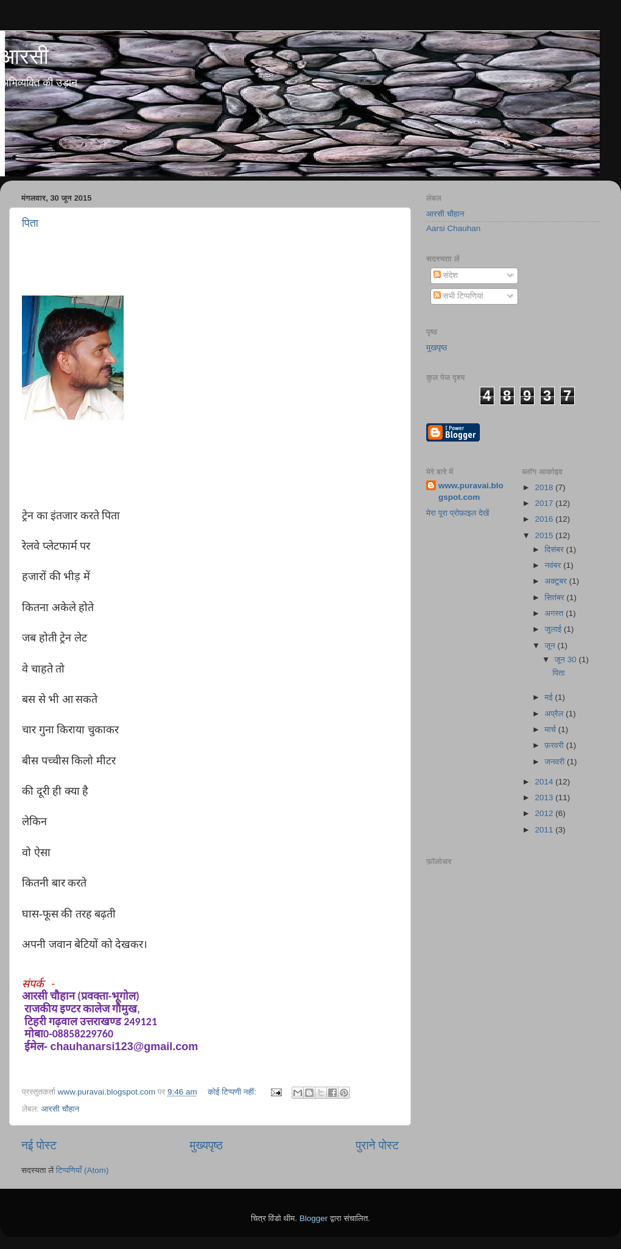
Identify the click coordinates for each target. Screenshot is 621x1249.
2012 (545, 813)
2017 (545, 503)
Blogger (314, 1218)
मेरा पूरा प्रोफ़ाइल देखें (457, 512)
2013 (545, 797)
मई (550, 697)
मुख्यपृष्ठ (205, 1145)
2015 (545, 535)
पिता (30, 223)
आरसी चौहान (60, 1108)
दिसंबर (555, 549)
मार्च (551, 729)
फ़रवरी (555, 745)
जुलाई (554, 629)
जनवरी (556, 761)
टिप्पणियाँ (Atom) (82, 1170)
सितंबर (556, 597)
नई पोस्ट (39, 1145)
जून (551, 645)
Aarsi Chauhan (453, 228)
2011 (545, 829)
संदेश (445, 275)
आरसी (24, 56)
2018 (545, 487)
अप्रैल (555, 713)
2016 (545, 519)
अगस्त (555, 613)
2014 (545, 781)
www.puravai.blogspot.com (470, 491)
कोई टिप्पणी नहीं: (233, 1091)
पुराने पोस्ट (377, 1145)
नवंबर (554, 565)
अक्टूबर (557, 581)
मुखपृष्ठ (436, 347)
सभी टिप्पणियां (458, 295)
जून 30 (567, 659)
